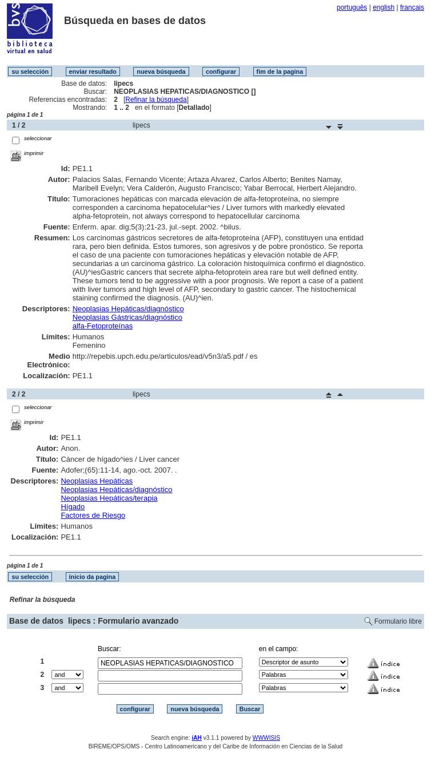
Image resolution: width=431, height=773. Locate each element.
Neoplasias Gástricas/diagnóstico (127, 317)
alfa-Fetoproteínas (103, 326)
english (383, 7)
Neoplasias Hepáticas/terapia (109, 498)
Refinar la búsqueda (155, 100)
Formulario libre (398, 621)
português (352, 7)
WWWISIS (266, 738)
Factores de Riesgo (93, 515)
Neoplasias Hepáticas (97, 481)
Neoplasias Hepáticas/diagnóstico (128, 308)
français (412, 7)
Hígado (73, 506)
